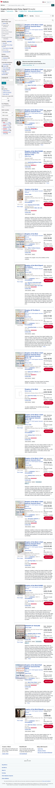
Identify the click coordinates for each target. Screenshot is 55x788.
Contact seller (28, 48)
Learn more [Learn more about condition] (9, 41)
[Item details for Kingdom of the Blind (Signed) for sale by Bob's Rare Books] (20, 713)
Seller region (5, 112)
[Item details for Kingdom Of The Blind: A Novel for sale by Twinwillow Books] (20, 316)
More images (20, 206)
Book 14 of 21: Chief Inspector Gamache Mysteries (34, 30)
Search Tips (40, 748)
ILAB (41, 207)
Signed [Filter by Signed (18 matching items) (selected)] (5, 66)
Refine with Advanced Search (35, 11)
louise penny (10, 11)
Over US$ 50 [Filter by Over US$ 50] (5, 94)
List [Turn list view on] (20, 15)
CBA (38, 207)
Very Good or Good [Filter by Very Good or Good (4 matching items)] (7, 48)
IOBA (35, 45)
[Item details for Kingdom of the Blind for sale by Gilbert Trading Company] (20, 240)
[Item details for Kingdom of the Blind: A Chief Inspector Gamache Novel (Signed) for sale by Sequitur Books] (20, 31)
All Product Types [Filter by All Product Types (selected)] (6, 21)
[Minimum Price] (4, 98)
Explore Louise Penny (28, 65)
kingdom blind (23, 11)
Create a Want (5, 753)
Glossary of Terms (42, 750)
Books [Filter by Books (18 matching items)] (5, 23)
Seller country (5, 115)
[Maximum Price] (4, 101)
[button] (53, 20)
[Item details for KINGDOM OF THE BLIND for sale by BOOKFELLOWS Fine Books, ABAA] (20, 632)
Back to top (27, 760)
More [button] (42, 144)
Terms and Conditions (46, 781)
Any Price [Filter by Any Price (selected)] (5, 88)
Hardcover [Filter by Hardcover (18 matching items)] (6, 58)
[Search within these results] (34, 20)
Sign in (48, 2)
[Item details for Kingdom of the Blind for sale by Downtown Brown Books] (20, 196)
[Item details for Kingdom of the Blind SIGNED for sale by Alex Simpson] (20, 590)
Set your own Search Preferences (45, 752)
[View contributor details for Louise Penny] (28, 33)
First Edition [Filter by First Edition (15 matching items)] (6, 64)
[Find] (52, 5)
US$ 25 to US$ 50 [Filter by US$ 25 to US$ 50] (6, 92)
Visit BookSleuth (23, 753)
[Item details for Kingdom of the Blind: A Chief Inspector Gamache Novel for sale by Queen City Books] (20, 76)
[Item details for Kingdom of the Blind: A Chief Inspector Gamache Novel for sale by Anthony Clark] (20, 463)
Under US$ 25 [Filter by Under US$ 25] (6, 90)
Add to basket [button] (48, 39)
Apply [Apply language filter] (4, 83)
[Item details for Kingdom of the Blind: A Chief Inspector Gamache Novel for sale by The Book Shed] (20, 116)
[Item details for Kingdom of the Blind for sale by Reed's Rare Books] (20, 393)
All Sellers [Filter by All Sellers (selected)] (5, 120)
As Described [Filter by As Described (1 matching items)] (6, 51)
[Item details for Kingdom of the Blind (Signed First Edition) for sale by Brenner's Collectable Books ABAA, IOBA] (20, 272)
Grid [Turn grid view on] (26, 15)
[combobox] (29, 5)
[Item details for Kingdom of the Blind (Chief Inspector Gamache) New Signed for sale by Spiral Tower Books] (20, 671)
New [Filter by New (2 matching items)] (4, 43)
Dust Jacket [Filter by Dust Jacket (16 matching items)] (6, 67)
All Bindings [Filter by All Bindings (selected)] (5, 56)
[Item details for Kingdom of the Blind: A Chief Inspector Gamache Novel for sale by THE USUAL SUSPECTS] (20, 508)
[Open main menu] (3, 5)
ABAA (35, 207)
